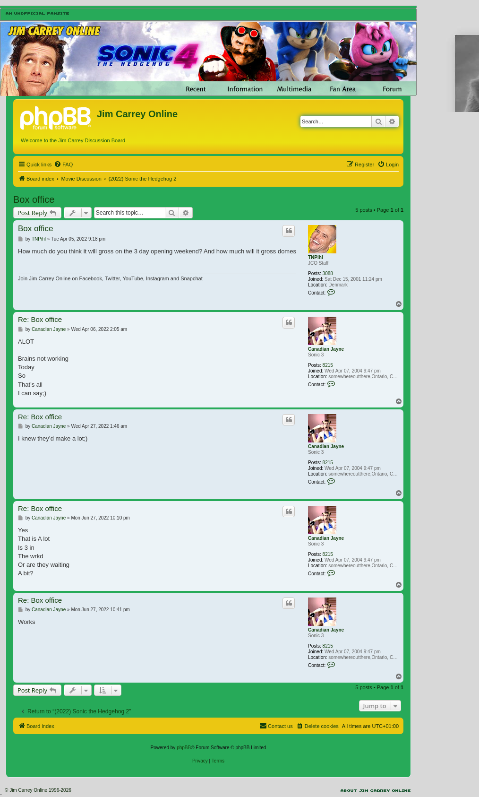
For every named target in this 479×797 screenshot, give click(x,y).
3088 (328, 273)
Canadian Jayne (326, 349)
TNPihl (315, 257)
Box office (33, 199)
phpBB (184, 747)
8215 (328, 365)
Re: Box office (40, 319)
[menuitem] (63, 164)
